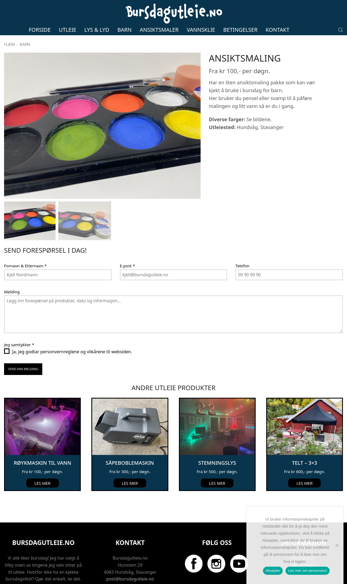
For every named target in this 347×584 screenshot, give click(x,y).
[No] (336, 545)
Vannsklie (201, 29)
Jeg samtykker (19, 325)
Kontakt (278, 29)
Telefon (242, 246)
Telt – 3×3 (304, 442)
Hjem (9, 44)
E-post (127, 246)
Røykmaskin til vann (42, 442)
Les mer (42, 463)
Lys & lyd (96, 29)
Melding (12, 272)
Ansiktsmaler (159, 29)
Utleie (67, 29)
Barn (124, 29)
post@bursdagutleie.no (130, 559)
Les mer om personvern (307, 571)
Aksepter (273, 571)
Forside (40, 29)
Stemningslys (217, 442)
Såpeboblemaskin (130, 442)
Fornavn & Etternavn (25, 246)
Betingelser (240, 29)
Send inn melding (23, 350)
